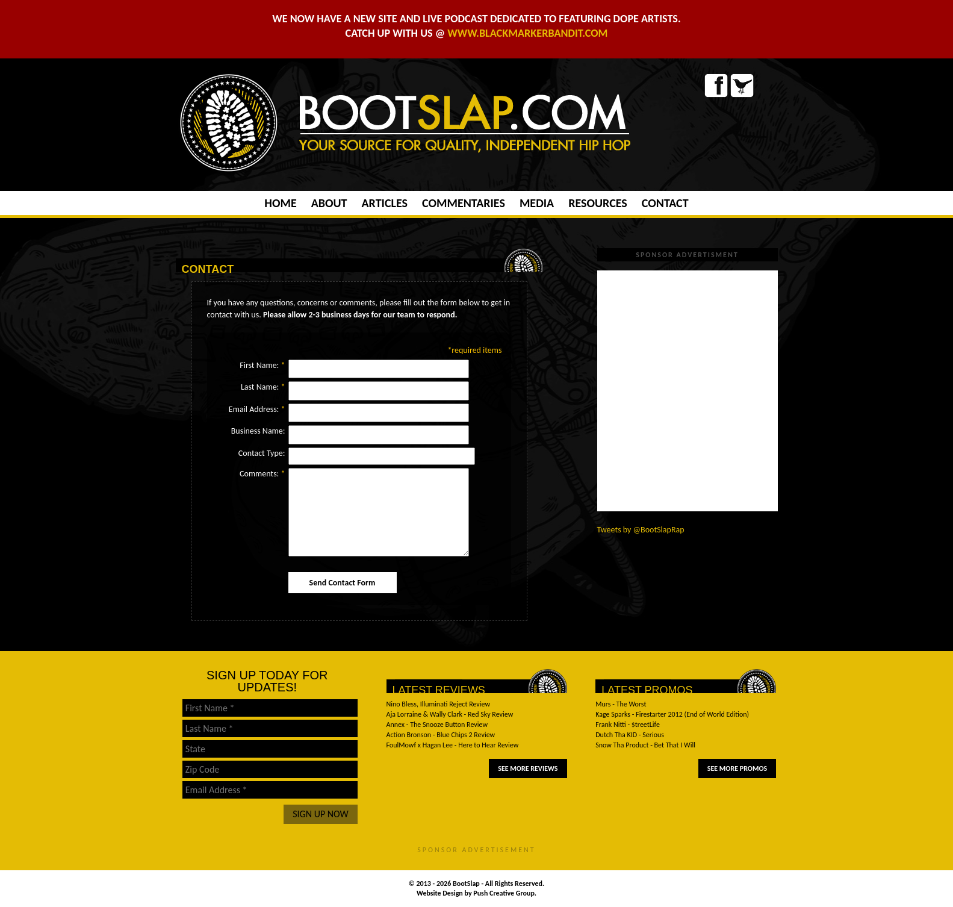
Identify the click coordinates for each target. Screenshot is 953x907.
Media (537, 203)
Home (280, 203)
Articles (384, 203)
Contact (665, 203)
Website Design (441, 893)
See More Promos (737, 768)
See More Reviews (527, 768)
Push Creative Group (504, 893)
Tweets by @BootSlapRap (640, 530)
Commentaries (463, 203)
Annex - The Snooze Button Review (437, 724)
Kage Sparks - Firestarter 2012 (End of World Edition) (672, 714)
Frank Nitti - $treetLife (627, 724)
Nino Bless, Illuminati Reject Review (438, 704)
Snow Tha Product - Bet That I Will (645, 745)
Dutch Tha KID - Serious (629, 735)
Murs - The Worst (620, 704)
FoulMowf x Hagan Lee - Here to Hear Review (452, 745)
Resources (597, 203)
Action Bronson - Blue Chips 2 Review (440, 735)
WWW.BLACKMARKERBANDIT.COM (527, 33)
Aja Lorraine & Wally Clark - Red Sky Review (450, 714)
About (329, 203)
